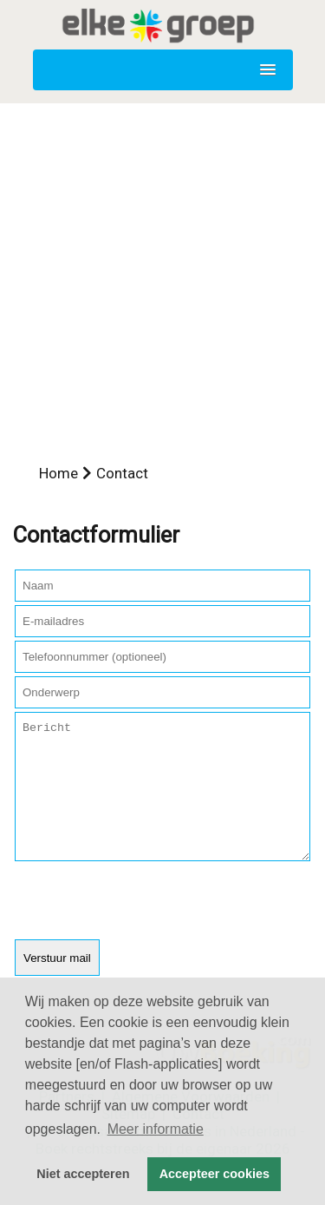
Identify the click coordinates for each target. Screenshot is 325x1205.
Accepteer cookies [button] (214, 1174)
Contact (122, 473)
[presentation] (146, 928)
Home (58, 473)
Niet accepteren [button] (82, 1174)
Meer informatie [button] (155, 1129)
